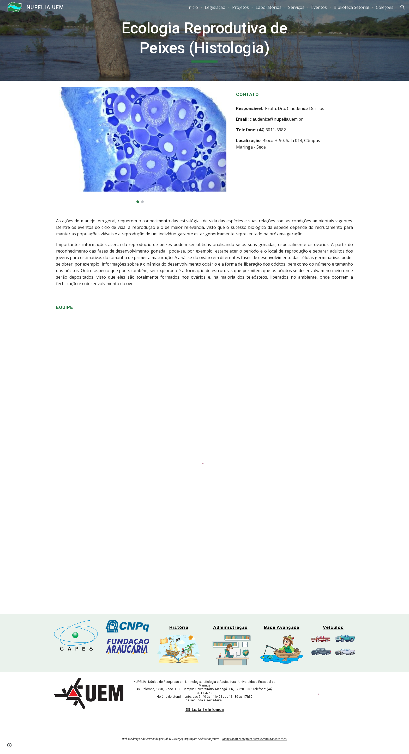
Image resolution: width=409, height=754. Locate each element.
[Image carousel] (140, 145)
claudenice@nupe (267, 119)
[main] (204, 40)
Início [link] (193, 7)
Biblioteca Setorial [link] (351, 7)
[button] (402, 7)
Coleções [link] (384, 7)
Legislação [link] (215, 7)
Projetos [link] (240, 7)
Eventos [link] (319, 7)
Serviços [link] (296, 7)
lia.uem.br (293, 119)
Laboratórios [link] (268, 7)
